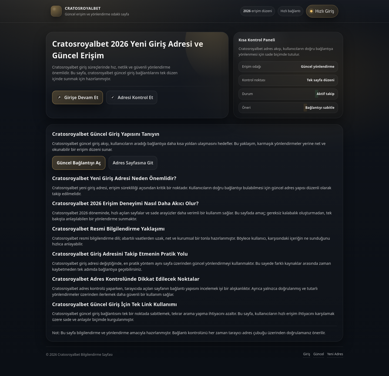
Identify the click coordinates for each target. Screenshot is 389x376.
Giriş (306, 354)
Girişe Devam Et (77, 97)
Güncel (318, 354)
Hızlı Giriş (322, 11)
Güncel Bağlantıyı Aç (79, 163)
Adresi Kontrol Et (131, 97)
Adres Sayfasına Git (133, 163)
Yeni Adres (335, 354)
